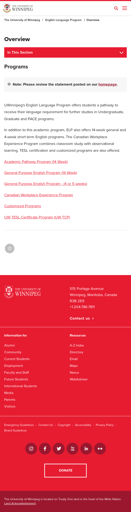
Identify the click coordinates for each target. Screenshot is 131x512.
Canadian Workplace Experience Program (38, 195)
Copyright (64, 425)
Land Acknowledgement (20, 503)
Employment (13, 366)
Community (12, 352)
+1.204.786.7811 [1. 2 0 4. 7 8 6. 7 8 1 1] (82, 307)
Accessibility (83, 425)
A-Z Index (77, 345)
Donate (65, 470)
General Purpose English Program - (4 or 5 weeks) (45, 183)
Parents (9, 400)
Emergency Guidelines (19, 425)
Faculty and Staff (16, 372)
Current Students (16, 359)
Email (74, 359)
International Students (20, 386)
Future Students (16, 379)
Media (8, 393)
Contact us (80, 318)
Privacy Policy (105, 425)
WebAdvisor (79, 379)
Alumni (9, 345)
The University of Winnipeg (22, 20)
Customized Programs (22, 206)
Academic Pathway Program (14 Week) (36, 161)
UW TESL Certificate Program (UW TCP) (37, 217)
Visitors (9, 406)
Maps (74, 366)
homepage (107, 84)
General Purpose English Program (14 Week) (40, 172)
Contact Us (46, 425)
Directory (76, 352)
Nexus (74, 372)
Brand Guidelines (15, 430)
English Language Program (63, 20)
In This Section (20, 52)
